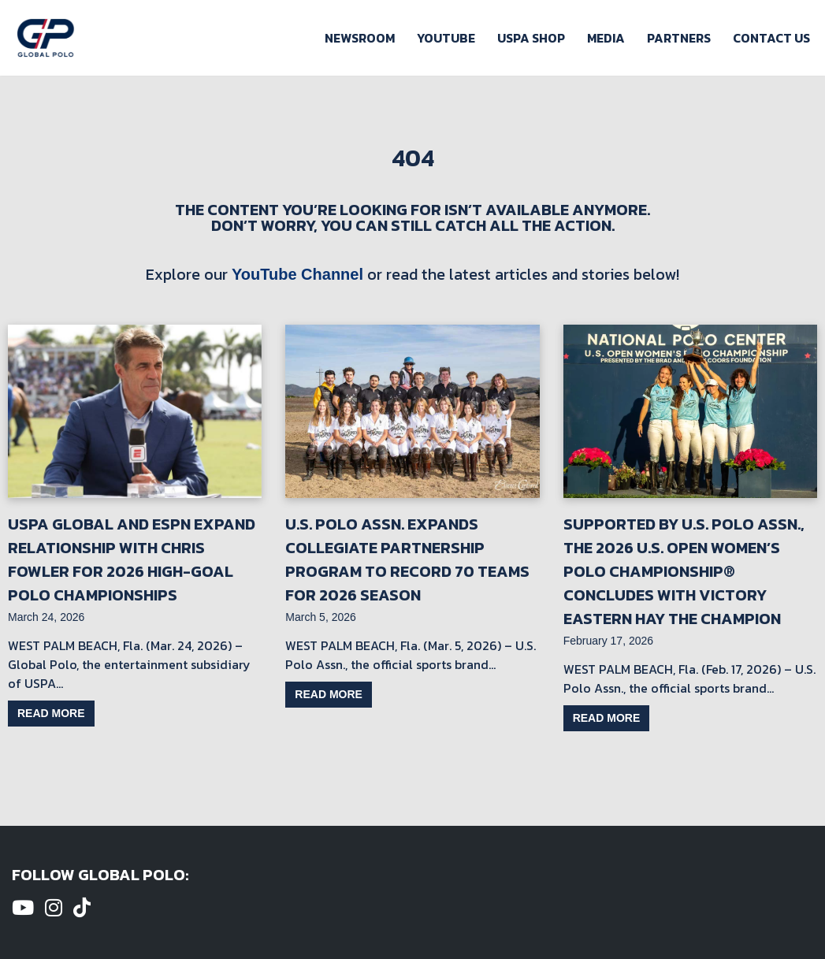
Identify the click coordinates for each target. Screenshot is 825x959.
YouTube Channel (297, 274)
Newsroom (360, 37)
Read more (51, 713)
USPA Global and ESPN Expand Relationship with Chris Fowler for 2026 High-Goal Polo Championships (131, 559)
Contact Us (771, 37)
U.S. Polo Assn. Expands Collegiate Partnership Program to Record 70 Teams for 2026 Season (407, 559)
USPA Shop (531, 37)
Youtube (446, 37)
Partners (679, 37)
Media (606, 37)
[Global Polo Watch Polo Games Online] (46, 37)
